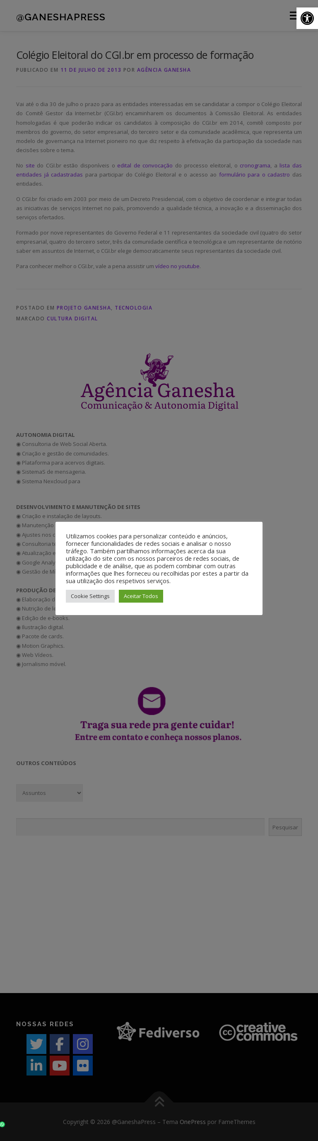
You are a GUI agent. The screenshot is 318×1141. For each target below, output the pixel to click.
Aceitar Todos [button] (141, 596)
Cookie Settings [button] (90, 596)
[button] (307, 18)
